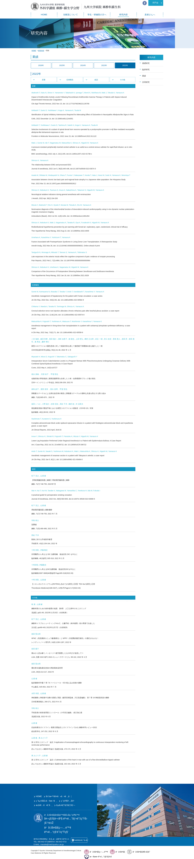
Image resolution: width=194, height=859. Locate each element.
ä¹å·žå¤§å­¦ (120, 852)
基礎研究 (146, 63)
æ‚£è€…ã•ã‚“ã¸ (44, 805)
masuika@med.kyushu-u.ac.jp (52, 844)
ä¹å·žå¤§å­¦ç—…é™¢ (99, 852)
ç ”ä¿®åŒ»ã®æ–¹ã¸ (46, 801)
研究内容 (123, 14)
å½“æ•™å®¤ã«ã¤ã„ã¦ (59, 796)
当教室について (70, 14)
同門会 (155, 3)
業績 (144, 76)
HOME (44, 14)
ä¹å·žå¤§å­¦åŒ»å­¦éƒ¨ (141, 852)
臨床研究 (146, 69)
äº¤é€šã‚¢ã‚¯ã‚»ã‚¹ (80, 840)
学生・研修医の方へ (96, 14)
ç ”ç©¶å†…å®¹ (67, 801)
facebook (145, 3)
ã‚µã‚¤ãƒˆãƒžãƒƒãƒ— (65, 805)
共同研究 (146, 82)
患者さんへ (150, 14)
